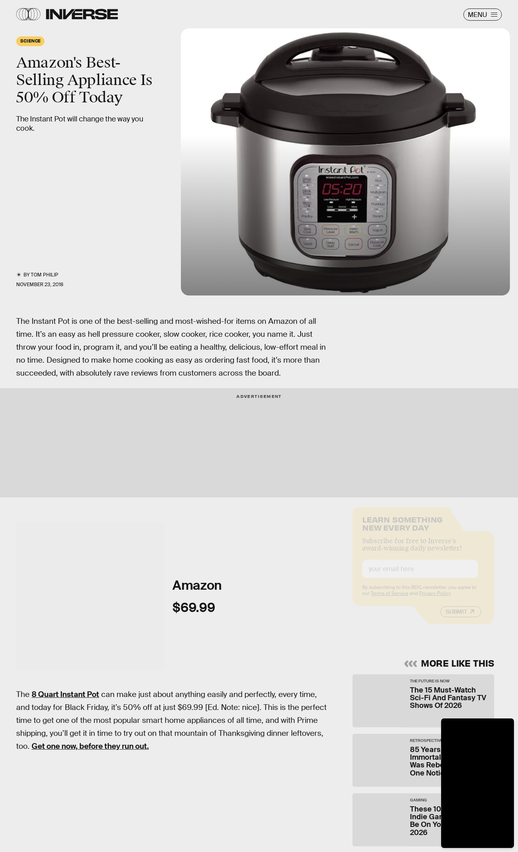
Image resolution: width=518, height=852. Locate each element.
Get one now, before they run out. (90, 746)
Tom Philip (44, 275)
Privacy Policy (435, 600)
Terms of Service (389, 600)
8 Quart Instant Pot (65, 694)
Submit (456, 618)
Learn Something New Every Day (402, 529)
